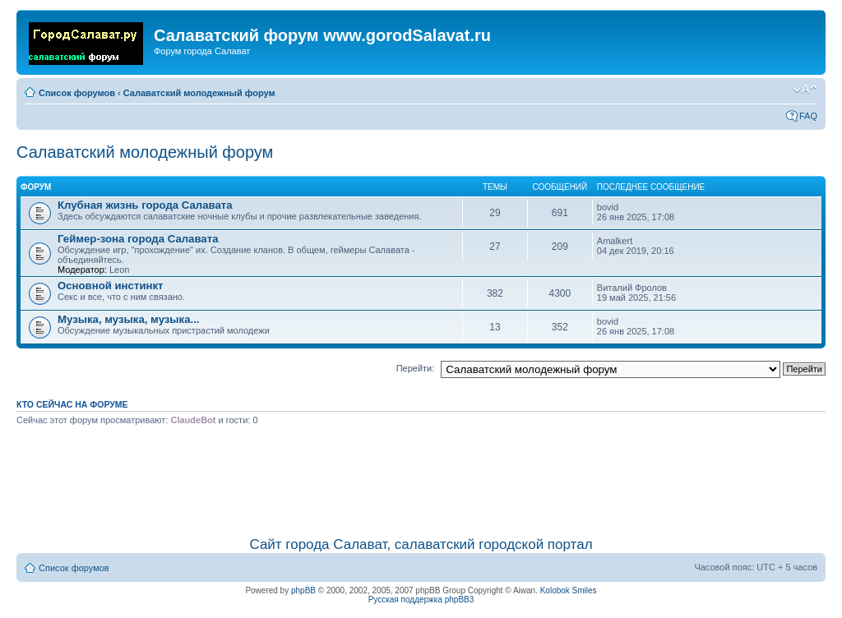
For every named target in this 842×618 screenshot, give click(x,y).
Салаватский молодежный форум (199, 93)
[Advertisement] (421, 478)
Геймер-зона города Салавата (138, 239)
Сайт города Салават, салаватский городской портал (420, 544)
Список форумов (77, 93)
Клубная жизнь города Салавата (145, 205)
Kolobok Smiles (568, 590)
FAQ (808, 116)
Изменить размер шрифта (805, 89)
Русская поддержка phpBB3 (421, 599)
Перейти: (415, 368)
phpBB (303, 590)
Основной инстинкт (111, 285)
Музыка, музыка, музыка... (129, 319)
